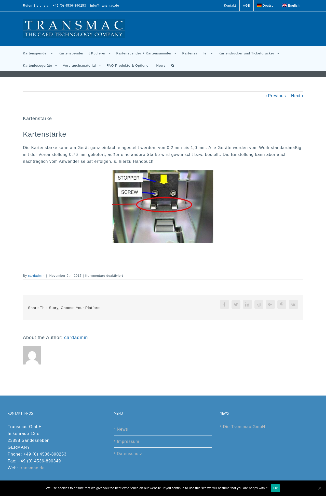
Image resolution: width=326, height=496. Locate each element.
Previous (277, 96)
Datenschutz (129, 453)
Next (296, 96)
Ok (275, 488)
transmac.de (32, 468)
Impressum (128, 441)
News (122, 429)
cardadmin (36, 276)
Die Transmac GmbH (244, 427)
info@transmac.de (104, 5)
